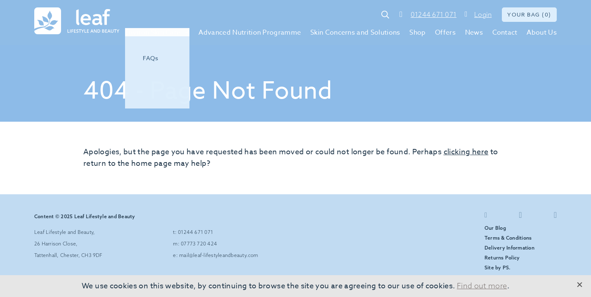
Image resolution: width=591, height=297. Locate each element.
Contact (505, 33)
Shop (417, 33)
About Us (542, 33)
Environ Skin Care (152, 33)
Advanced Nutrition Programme (250, 33)
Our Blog (495, 228)
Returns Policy (502, 258)
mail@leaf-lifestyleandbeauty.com (218, 255)
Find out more (482, 285)
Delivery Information (509, 248)
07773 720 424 (199, 243)
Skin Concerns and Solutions (355, 33)
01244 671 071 (433, 14)
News (474, 33)
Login (483, 14)
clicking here (466, 152)
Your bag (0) (529, 14)
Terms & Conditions (508, 238)
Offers (445, 33)
